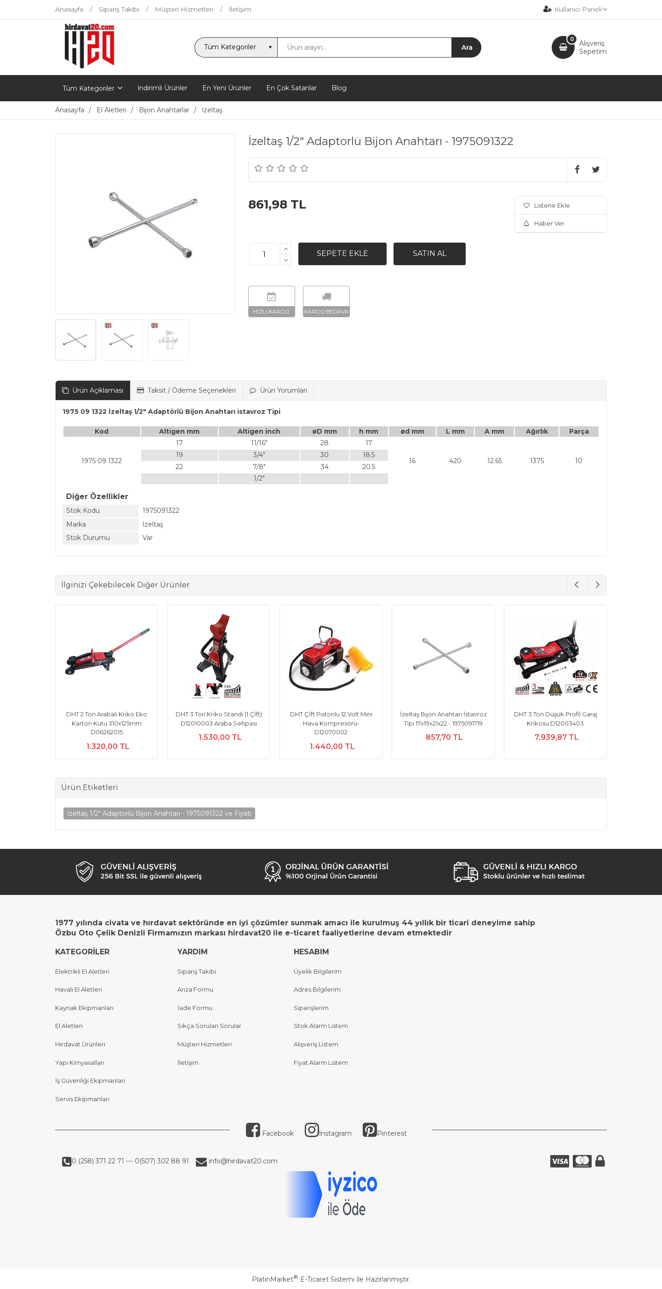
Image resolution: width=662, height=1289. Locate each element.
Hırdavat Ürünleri (80, 1044)
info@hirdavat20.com (242, 1161)
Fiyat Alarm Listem (321, 1062)
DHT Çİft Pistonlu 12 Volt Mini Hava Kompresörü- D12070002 (331, 723)
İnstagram (328, 1133)
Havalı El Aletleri (78, 989)
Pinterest (385, 1133)
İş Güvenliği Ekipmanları (90, 1080)
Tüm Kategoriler (88, 88)
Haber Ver (544, 223)
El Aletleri (69, 1025)
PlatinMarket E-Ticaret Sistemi (303, 1279)
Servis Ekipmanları (82, 1099)
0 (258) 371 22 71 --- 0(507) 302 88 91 (130, 1161)
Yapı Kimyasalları (79, 1062)
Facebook (270, 1133)
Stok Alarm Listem (321, 1025)
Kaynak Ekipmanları (84, 1007)
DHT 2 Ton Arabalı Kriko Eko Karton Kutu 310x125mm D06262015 (106, 723)
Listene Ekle (547, 205)
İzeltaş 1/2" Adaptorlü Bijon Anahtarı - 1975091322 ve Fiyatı (159, 813)
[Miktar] (264, 254)
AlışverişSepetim (593, 47)
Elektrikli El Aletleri (82, 971)
